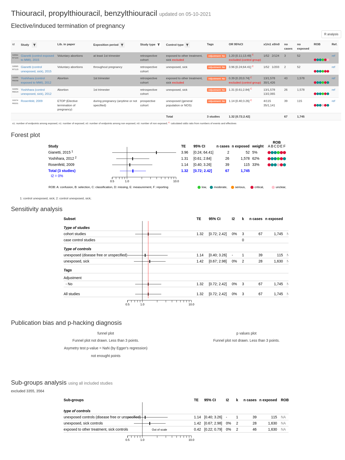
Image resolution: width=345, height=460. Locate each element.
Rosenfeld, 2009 (32, 100)
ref (333, 55)
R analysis (331, 34)
